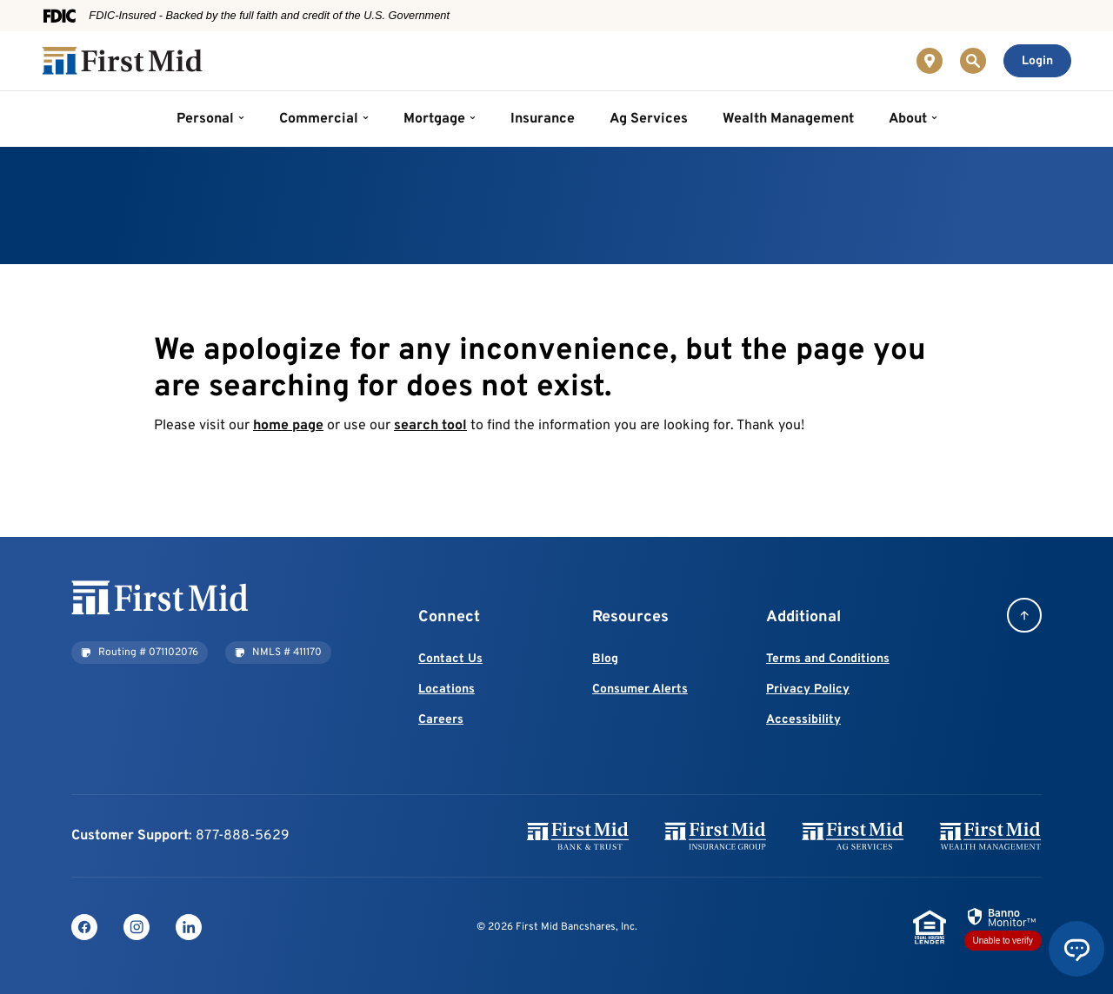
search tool (430, 426)
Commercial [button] (318, 119)
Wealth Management (788, 119)
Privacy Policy (808, 689)
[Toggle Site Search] (973, 61)
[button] (139, 652)
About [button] (908, 119)
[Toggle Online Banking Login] (1037, 60)
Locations (446, 689)
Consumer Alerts (640, 689)
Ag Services (649, 119)
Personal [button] (205, 119)
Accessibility (803, 719)
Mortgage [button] (434, 119)
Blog (605, 659)
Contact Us (450, 659)
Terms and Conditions (828, 659)
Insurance (542, 119)
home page (288, 426)
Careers (440, 719)
